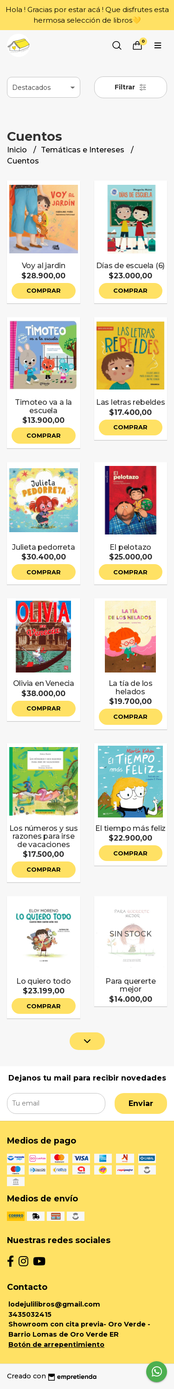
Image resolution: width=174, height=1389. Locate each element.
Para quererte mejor (130, 985)
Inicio (18, 149)
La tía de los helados (131, 687)
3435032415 (30, 1314)
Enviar (141, 1103)
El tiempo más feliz (130, 828)
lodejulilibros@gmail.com (54, 1304)
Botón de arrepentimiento (56, 1344)
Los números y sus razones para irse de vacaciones (43, 836)
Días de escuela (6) (130, 265)
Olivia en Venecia (43, 683)
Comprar (43, 290)
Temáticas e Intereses (83, 149)
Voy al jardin (43, 265)
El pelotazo (130, 547)
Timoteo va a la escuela (43, 406)
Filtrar (131, 87)
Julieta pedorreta (43, 547)
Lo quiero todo (43, 981)
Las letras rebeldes (130, 402)
